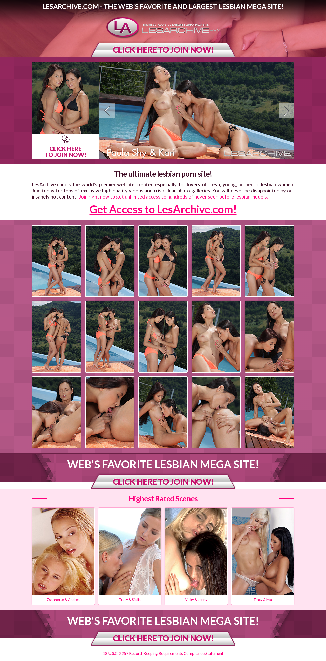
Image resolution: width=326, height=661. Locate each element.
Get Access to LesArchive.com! (163, 209)
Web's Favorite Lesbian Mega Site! (163, 464)
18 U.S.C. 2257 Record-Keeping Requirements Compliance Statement (163, 653)
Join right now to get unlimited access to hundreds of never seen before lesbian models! (174, 197)
